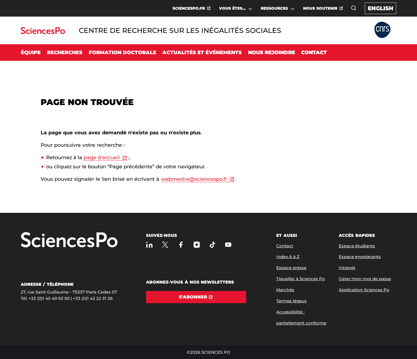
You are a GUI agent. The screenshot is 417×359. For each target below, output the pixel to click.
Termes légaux (291, 300)
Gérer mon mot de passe (365, 278)
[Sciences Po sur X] (165, 244)
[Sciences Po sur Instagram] (196, 244)
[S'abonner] (196, 297)
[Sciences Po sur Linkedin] (149, 244)
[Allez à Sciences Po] (69, 240)
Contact (314, 52)
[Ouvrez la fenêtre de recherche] (353, 8)
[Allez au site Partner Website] (382, 30)
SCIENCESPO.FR (189, 8)
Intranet (347, 267)
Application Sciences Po (364, 289)
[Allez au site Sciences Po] (43, 32)
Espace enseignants (360, 256)
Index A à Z (287, 256)
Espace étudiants (357, 245)
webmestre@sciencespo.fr (194, 179)
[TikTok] (212, 244)
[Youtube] (228, 244)
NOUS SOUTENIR (320, 8)
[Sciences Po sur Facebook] (181, 244)
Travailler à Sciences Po (300, 278)
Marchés (285, 289)
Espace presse (291, 267)
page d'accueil (102, 157)
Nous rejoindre (271, 52)
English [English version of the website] (380, 8)
